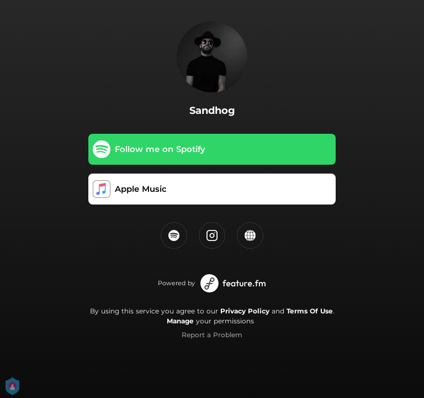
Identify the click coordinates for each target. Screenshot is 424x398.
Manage (180, 321)
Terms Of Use (310, 311)
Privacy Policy (244, 311)
